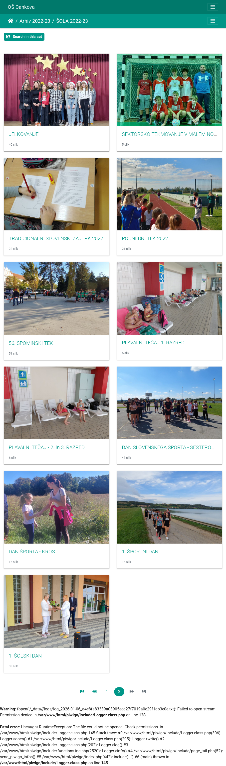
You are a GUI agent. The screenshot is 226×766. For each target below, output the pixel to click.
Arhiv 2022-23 (34, 21)
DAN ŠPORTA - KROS (32, 552)
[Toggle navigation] (212, 7)
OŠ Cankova (21, 7)
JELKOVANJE (23, 134)
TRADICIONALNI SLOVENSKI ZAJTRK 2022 (56, 238)
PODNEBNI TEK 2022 (145, 238)
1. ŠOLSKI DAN (25, 656)
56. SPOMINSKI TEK (31, 343)
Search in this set (24, 36)
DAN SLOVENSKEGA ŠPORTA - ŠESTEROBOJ (171, 447)
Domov (10, 21)
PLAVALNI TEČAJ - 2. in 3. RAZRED (47, 447)
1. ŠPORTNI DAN (140, 552)
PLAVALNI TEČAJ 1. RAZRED (153, 343)
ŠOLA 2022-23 (72, 21)
